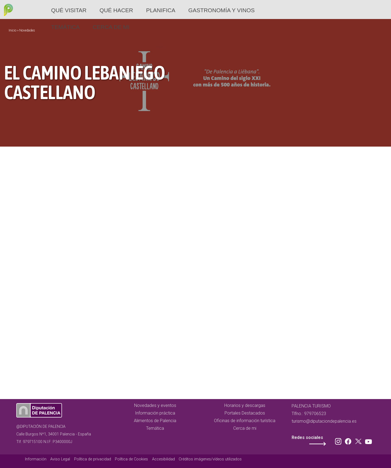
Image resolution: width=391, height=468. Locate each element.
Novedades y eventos (155, 405)
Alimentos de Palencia (155, 420)
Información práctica (155, 413)
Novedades (27, 30)
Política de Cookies (131, 459)
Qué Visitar (68, 10)
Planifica (160, 10)
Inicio (12, 30)
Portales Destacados (245, 413)
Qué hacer (116, 10)
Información (35, 459)
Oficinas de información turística (244, 420)
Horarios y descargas (244, 405)
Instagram (339, 440)
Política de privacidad (92, 459)
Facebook (349, 440)
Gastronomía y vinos (221, 10)
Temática (65, 27)
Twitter (359, 440)
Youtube (367, 440)
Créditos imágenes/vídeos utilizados (210, 459)
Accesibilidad (163, 459)
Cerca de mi (111, 27)
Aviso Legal (60, 459)
